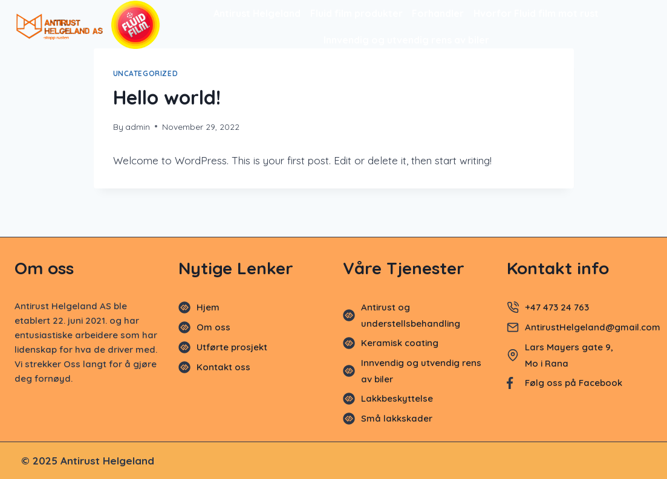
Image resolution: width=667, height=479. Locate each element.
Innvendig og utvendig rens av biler (406, 40)
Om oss (213, 327)
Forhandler (438, 13)
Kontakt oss (223, 367)
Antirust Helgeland (257, 13)
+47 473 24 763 (557, 307)
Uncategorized (145, 73)
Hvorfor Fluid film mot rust (536, 13)
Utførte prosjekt (232, 347)
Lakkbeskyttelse (397, 398)
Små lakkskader (396, 418)
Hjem (208, 307)
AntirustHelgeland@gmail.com (594, 327)
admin (137, 126)
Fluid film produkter (356, 13)
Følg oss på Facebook (573, 382)
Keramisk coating (399, 343)
